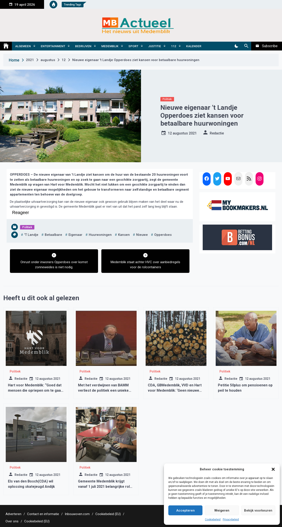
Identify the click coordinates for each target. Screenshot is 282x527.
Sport (133, 46)
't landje (31, 235)
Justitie (154, 46)
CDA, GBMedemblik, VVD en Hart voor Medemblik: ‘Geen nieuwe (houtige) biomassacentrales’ (175, 390)
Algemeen (23, 46)
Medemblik (110, 46)
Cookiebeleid (213, 519)
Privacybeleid (231, 519)
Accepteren (185, 510)
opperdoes (163, 235)
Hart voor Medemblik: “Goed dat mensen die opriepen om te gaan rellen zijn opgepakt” (35, 390)
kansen (124, 235)
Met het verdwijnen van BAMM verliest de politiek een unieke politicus (103, 390)
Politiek (167, 99)
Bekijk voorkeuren (258, 510)
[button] (273, 469)
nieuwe (142, 235)
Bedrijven (83, 46)
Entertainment (53, 46)
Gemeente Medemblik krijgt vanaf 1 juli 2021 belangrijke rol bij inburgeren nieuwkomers (104, 486)
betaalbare (53, 235)
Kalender (193, 46)
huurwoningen (100, 235)
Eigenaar (75, 235)
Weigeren (221, 510)
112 (173, 46)
